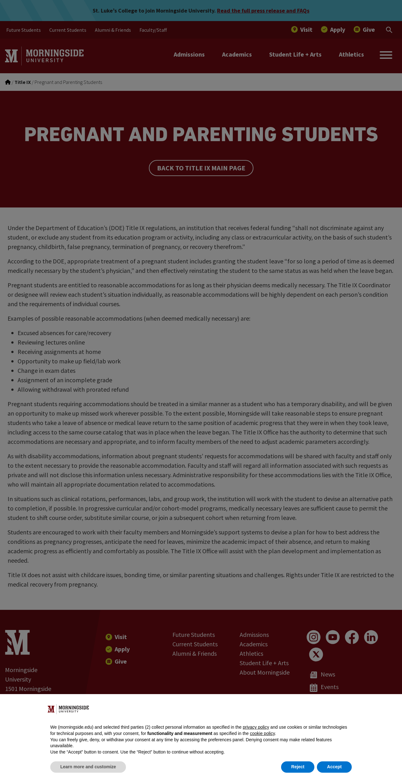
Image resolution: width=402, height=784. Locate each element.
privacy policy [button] (256, 727)
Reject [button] (297, 766)
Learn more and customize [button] (88, 766)
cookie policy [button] (262, 733)
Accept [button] (334, 766)
